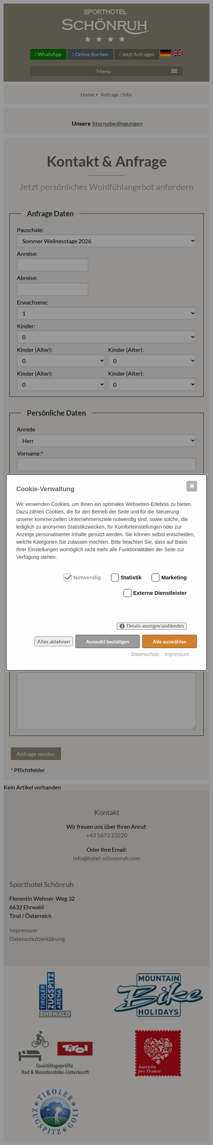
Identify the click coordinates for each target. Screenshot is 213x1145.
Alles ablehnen (53, 641)
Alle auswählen (169, 641)
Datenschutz (145, 654)
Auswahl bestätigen (107, 641)
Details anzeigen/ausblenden (155, 626)
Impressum (177, 654)
